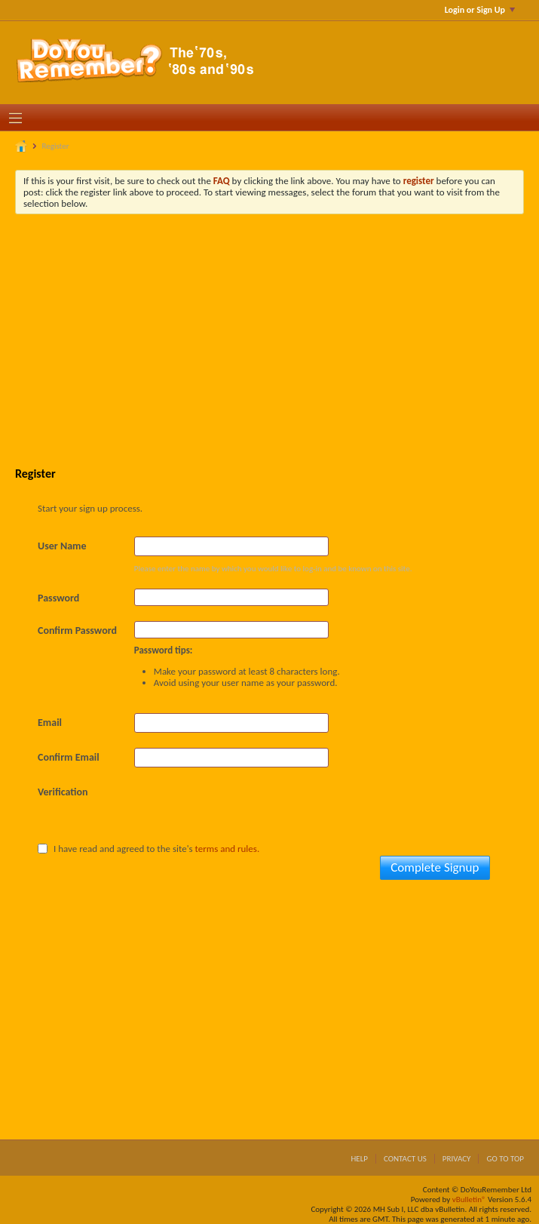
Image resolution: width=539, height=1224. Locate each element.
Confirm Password (77, 630)
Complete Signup (434, 867)
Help (359, 1159)
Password (58, 598)
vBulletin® (469, 1199)
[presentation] (248, 812)
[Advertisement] (281, 338)
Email (50, 722)
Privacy (457, 1159)
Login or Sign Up (480, 10)
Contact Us (405, 1159)
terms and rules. (227, 848)
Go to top (505, 1159)
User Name (62, 546)
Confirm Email (69, 757)
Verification (63, 792)
